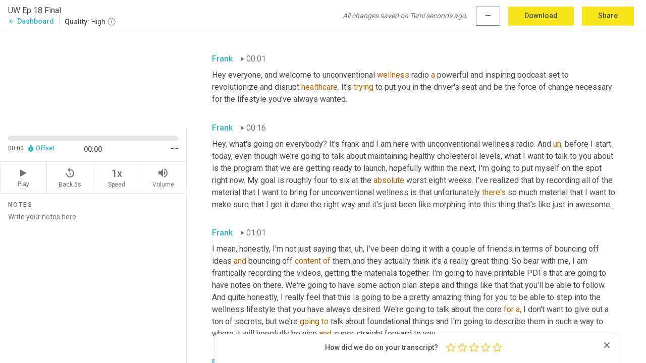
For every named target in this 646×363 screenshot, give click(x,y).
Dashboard (31, 21)
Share (608, 16)
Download (541, 16)
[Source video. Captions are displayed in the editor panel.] (93, 79)
